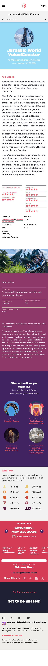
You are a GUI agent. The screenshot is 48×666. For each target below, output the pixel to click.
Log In (43, 5)
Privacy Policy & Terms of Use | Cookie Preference (20, 643)
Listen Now (13, 636)
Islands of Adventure (31, 60)
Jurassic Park (8, 219)
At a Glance (11, 19)
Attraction (15, 60)
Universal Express (10, 237)
